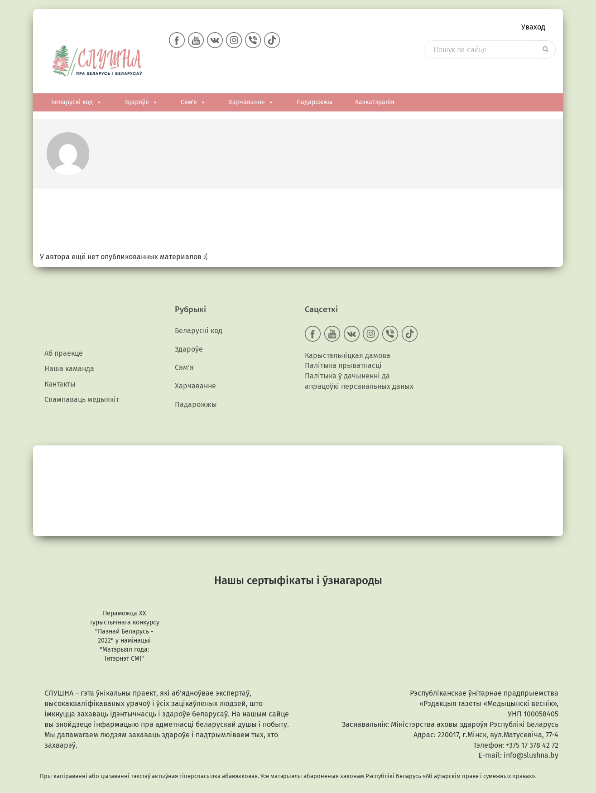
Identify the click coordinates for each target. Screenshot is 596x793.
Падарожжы (314, 84)
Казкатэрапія (374, 84)
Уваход (533, 29)
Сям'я (193, 85)
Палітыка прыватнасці (343, 347)
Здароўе (141, 85)
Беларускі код (76, 85)
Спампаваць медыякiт (81, 388)
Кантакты (60, 370)
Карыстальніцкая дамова (347, 337)
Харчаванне (251, 85)
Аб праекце (63, 335)
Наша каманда (69, 353)
